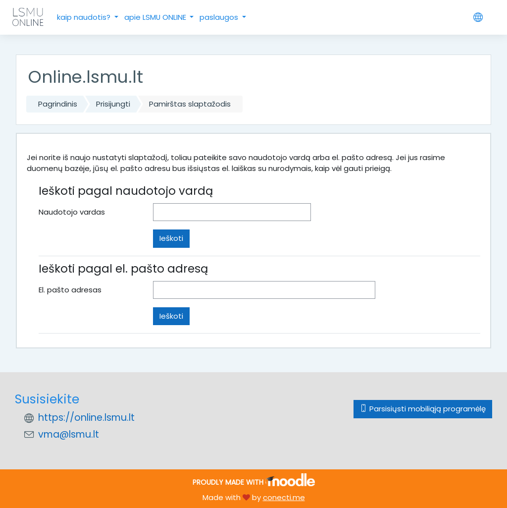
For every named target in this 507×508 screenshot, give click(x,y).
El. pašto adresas (70, 289)
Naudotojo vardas (72, 212)
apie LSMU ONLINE (156, 17)
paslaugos (220, 17)
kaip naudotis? (84, 17)
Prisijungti (113, 104)
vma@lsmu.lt (68, 434)
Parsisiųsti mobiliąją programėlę (423, 408)
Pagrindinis (57, 104)
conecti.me (284, 497)
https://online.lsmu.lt (86, 417)
